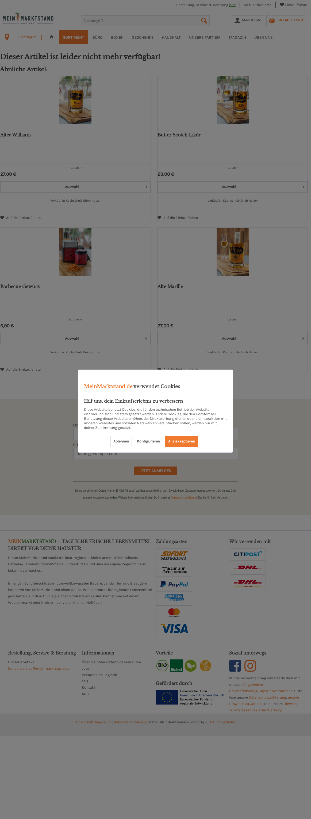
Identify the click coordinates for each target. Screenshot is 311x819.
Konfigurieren (148, 441)
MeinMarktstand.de (108, 387)
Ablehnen (121, 441)
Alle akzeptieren (181, 441)
